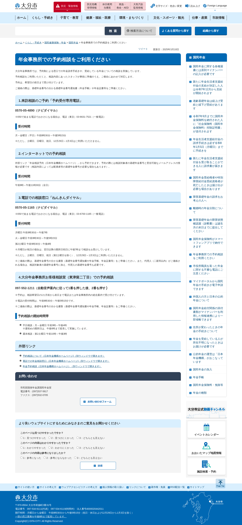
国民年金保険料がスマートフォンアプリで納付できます (208, 243)
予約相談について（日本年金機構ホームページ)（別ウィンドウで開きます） (64, 356)
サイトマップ (197, 487)
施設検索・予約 (206, 471)
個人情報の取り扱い (113, 487)
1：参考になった (32, 458)
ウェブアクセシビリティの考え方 (79, 487)
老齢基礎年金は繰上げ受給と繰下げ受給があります (208, 104)
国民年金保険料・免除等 (208, 384)
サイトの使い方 (26, 487)
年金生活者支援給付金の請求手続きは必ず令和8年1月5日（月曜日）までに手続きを (208, 145)
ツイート (143, 49)
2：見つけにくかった (62, 438)
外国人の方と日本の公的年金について (208, 298)
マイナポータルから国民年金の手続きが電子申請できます (208, 285)
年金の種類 (200, 392)
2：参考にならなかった (59, 458)
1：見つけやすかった (34, 438)
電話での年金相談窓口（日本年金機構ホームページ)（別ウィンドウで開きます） (66, 361)
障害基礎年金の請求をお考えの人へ (208, 198)
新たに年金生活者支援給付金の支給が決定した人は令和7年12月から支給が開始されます (208, 87)
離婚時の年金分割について (208, 210)
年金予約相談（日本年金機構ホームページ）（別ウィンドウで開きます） (62, 366)
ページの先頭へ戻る (220, 483)
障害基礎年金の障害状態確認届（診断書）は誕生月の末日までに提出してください (208, 225)
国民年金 (73, 42)
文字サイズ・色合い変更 (169, 6)
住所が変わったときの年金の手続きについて (208, 329)
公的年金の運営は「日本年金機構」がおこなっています (208, 358)
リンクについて (137, 487)
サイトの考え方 (48, 487)
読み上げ (195, 6)
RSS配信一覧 (177, 487)
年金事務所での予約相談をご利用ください (208, 256)
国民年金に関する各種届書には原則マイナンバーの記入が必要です (208, 70)
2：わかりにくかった (62, 447)
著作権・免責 (158, 487)
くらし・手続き (33, 42)
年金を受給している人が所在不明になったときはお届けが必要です (208, 342)
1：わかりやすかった (34, 447)
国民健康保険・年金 (55, 42)
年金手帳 (198, 377)
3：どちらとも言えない (92, 438)
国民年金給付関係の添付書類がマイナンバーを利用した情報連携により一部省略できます (208, 314)
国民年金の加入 (202, 369)
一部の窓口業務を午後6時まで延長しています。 (41, 516)
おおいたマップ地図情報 (206, 453)
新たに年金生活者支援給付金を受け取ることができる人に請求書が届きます (208, 164)
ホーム (18, 42)
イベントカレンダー (206, 434)
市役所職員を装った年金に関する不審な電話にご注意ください (208, 269)
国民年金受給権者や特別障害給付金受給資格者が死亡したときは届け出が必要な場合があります (208, 183)
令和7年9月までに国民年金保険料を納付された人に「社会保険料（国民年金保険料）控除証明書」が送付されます (208, 124)
